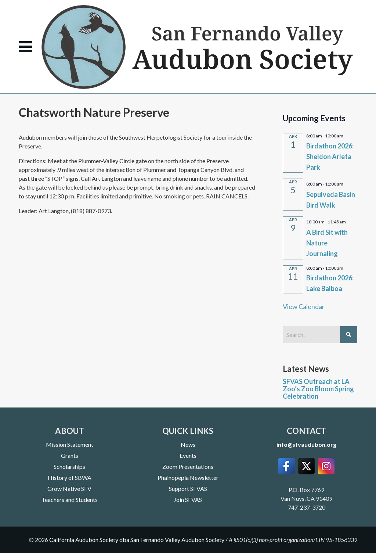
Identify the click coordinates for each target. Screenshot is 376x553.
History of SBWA (69, 477)
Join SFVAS (188, 499)
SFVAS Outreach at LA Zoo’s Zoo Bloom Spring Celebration (318, 388)
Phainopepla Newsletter (188, 477)
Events (188, 455)
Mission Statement (69, 444)
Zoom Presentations (187, 466)
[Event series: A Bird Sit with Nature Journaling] (349, 221)
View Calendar (304, 306)
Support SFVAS (188, 488)
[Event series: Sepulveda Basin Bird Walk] (346, 183)
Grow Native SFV (69, 488)
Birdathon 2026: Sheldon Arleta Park (330, 156)
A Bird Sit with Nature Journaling (327, 243)
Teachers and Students (69, 499)
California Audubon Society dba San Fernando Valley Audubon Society (136, 539)
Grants (69, 455)
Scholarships (69, 466)
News (188, 444)
